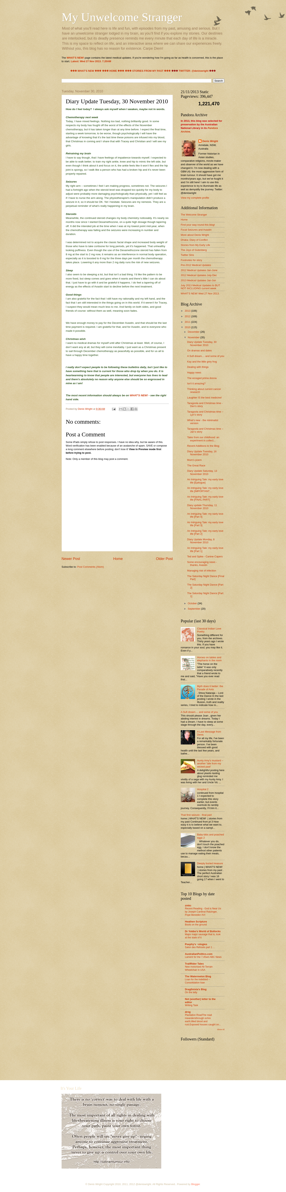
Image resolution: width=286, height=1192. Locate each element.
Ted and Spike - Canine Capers (205, 556)
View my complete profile (195, 197)
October (192, 603)
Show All (220, 1029)
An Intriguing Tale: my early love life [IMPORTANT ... (205, 489)
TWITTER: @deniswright (194, 70)
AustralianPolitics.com (199, 953)
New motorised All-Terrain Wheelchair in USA (199, 968)
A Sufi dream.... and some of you (205, 356)
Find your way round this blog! (198, 224)
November (194, 337)
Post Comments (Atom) (90, 566)
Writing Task (191, 1005)
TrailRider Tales (194, 963)
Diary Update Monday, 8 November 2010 (200, 541)
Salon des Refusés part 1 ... (200, 947)
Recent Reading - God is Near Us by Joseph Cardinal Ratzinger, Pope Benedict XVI (203, 911)
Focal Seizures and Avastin (196, 229)
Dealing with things (198, 366)
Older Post (164, 559)
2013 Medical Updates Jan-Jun (198, 280)
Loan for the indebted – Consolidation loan (197, 981)
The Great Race (196, 465)
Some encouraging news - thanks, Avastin (202, 564)
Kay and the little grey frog (202, 361)
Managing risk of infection (201, 570)
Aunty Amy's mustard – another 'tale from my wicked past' (210, 763)
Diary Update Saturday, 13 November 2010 (202, 472)
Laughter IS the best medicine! (204, 397)
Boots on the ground (196, 924)
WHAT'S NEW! (139, 395)
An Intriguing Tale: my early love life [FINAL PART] (205, 498)
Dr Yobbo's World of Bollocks (203, 931)
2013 (188, 310)
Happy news (194, 372)
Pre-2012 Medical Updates (196, 265)
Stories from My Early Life (195, 245)
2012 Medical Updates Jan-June (199, 270)
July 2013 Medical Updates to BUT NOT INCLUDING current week (200, 287)
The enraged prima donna (201, 378)
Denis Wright (210, 141)
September (194, 608)
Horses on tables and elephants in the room (209, 659)
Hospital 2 (202, 789)
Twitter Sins (187, 254)
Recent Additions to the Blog (203, 445)
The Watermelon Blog (198, 976)
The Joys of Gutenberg (194, 249)
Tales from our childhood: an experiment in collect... (203, 439)
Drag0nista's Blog (196, 989)
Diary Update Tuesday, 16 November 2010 (201, 453)
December (194, 331)
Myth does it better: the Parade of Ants (210, 688)
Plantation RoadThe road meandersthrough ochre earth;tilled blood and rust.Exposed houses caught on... (203, 1020)
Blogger (195, 1184)
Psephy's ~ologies (196, 944)
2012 (188, 316)
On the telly (191, 992)
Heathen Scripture (196, 921)
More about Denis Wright (195, 234)
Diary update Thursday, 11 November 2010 (202, 507)
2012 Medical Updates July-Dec (199, 275)
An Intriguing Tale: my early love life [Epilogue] (205, 481)
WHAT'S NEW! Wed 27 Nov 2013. (200, 293)
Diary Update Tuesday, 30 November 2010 (201, 343)
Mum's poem (194, 459)
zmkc (188, 905)
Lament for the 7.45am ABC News (203, 957)
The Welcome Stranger (194, 214)
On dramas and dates (199, 350)
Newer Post (71, 559)
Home (118, 559)
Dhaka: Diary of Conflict (194, 239)
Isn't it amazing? (196, 383)
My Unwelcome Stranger (122, 17)
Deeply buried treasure (210, 863)
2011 (188, 321)
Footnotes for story (191, 260)
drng (188, 1011)
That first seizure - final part (196, 814)
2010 (188, 327)
